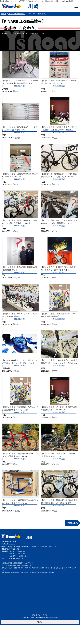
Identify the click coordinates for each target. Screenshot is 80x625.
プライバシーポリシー (40, 615)
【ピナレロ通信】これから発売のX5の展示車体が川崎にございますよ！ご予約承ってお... (59, 363)
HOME (3, 14)
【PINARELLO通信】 (16, 14)
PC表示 (40, 622)
